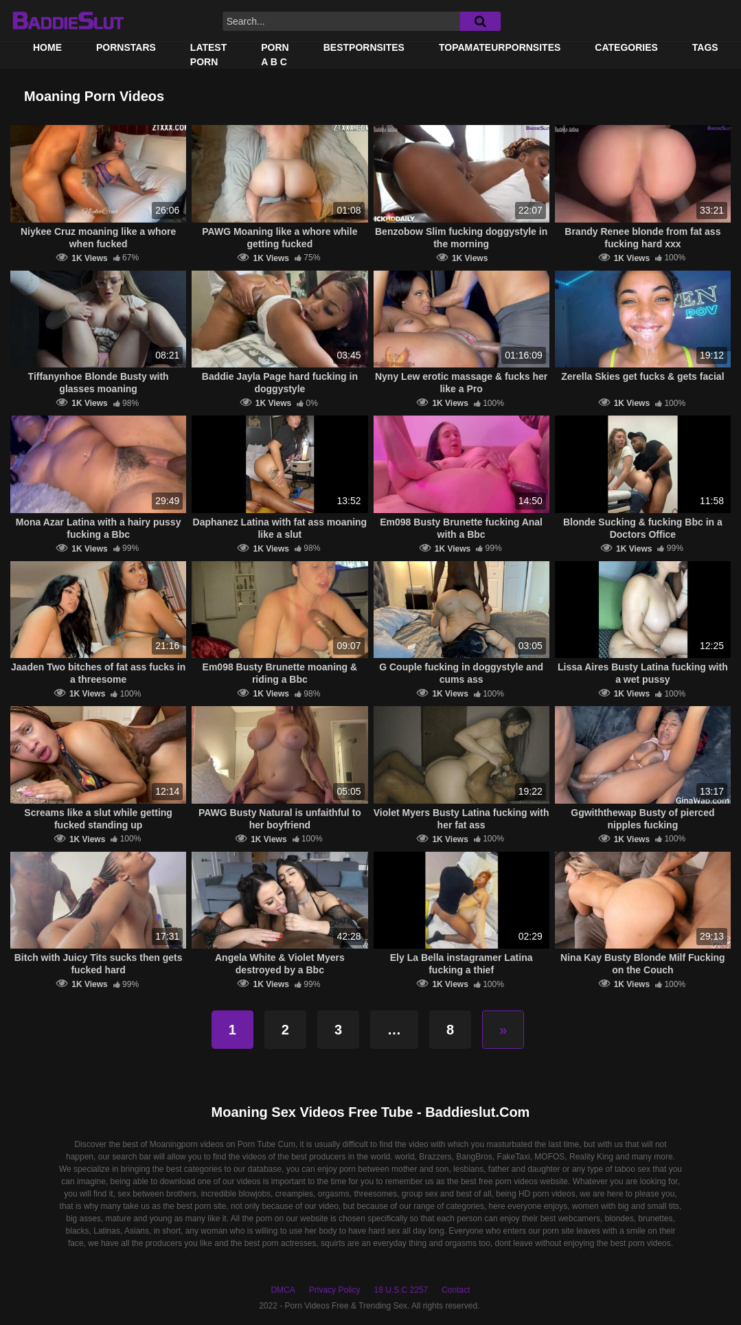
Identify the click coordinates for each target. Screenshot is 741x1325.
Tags (705, 47)
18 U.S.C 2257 (401, 1290)
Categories (626, 47)
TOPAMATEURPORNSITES (499, 47)
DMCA (283, 1290)
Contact (456, 1290)
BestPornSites (363, 47)
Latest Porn (208, 54)
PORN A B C (274, 54)
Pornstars (126, 47)
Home (47, 47)
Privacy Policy (335, 1290)
